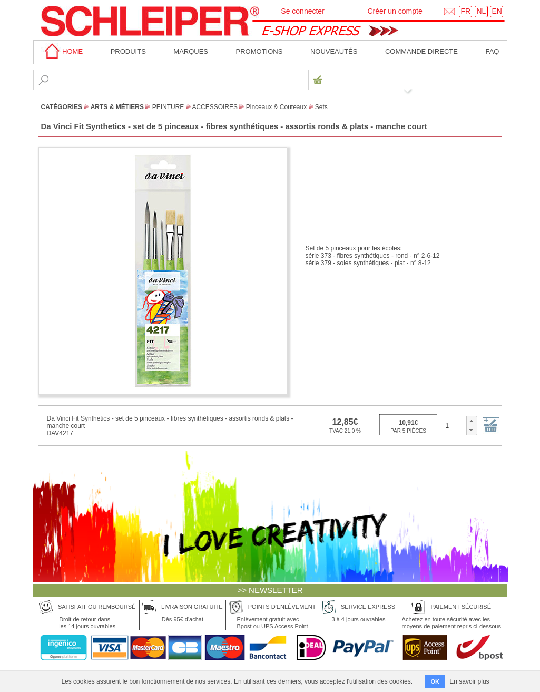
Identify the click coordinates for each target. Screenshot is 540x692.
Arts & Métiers (117, 107)
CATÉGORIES (61, 107)
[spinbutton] (455, 425)
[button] (471, 421)
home (62, 51)
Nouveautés (334, 51)
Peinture (168, 107)
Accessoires (215, 107)
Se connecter (303, 11)
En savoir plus (469, 681)
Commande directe (421, 51)
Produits (128, 51)
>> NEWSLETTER (269, 590)
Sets (321, 107)
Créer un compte (394, 11)
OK (434, 681)
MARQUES (190, 51)
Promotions (259, 51)
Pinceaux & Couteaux (276, 107)
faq (492, 51)
